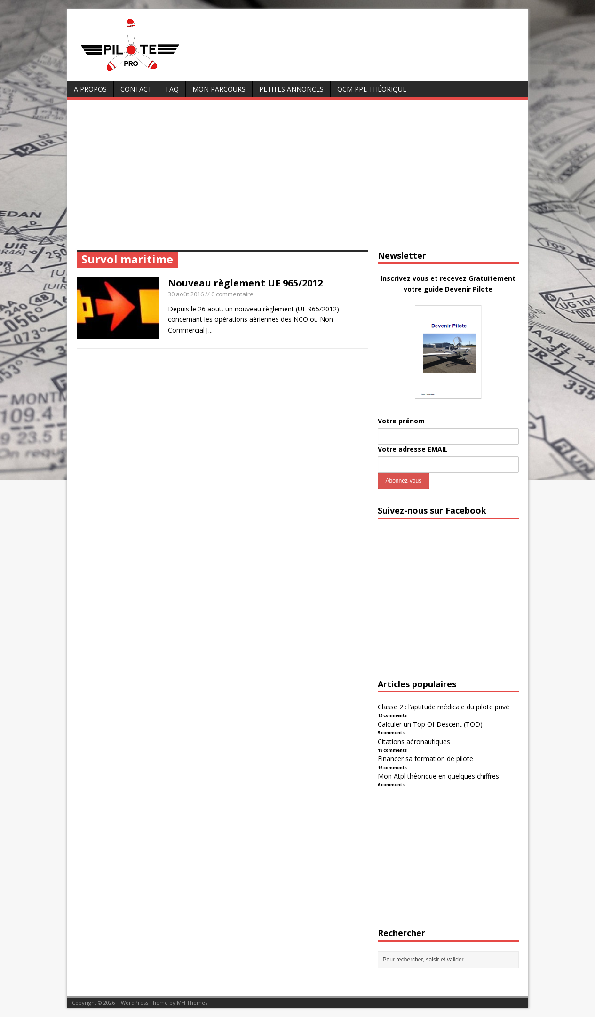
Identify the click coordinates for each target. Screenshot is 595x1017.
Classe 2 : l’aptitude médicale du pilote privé (443, 706)
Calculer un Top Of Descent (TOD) (430, 724)
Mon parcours (219, 89)
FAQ (172, 89)
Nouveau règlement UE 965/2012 (245, 283)
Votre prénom (401, 420)
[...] (210, 330)
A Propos (90, 89)
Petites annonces (291, 89)
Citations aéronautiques (414, 741)
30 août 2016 (186, 294)
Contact (136, 89)
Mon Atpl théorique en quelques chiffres (438, 775)
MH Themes (192, 1002)
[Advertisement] (298, 180)
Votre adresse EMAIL (413, 449)
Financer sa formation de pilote (425, 758)
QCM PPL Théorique (371, 89)
